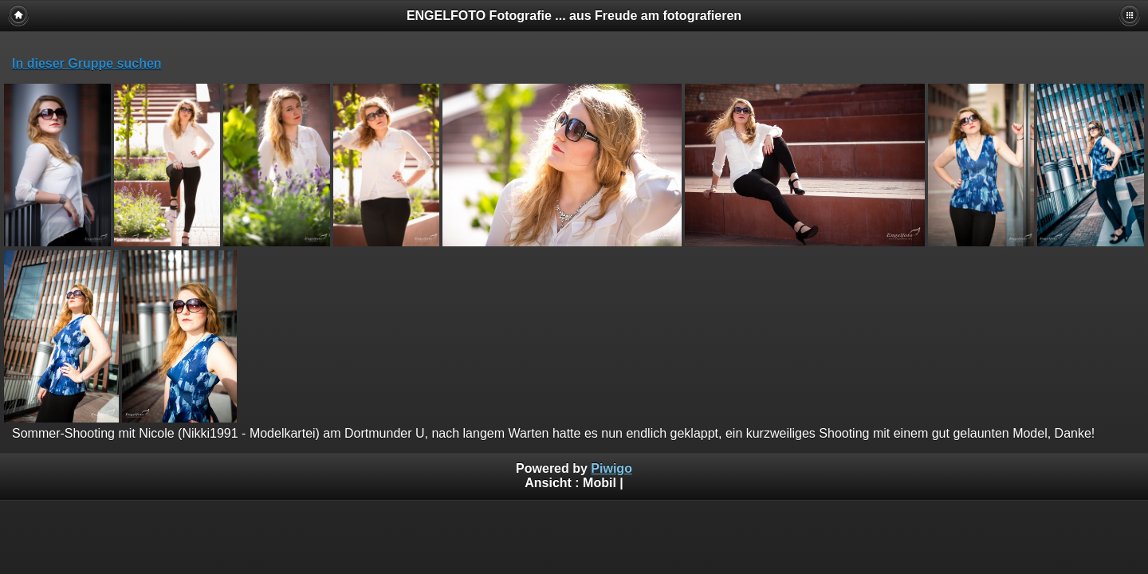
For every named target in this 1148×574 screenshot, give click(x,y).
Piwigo (611, 468)
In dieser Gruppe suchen (87, 63)
